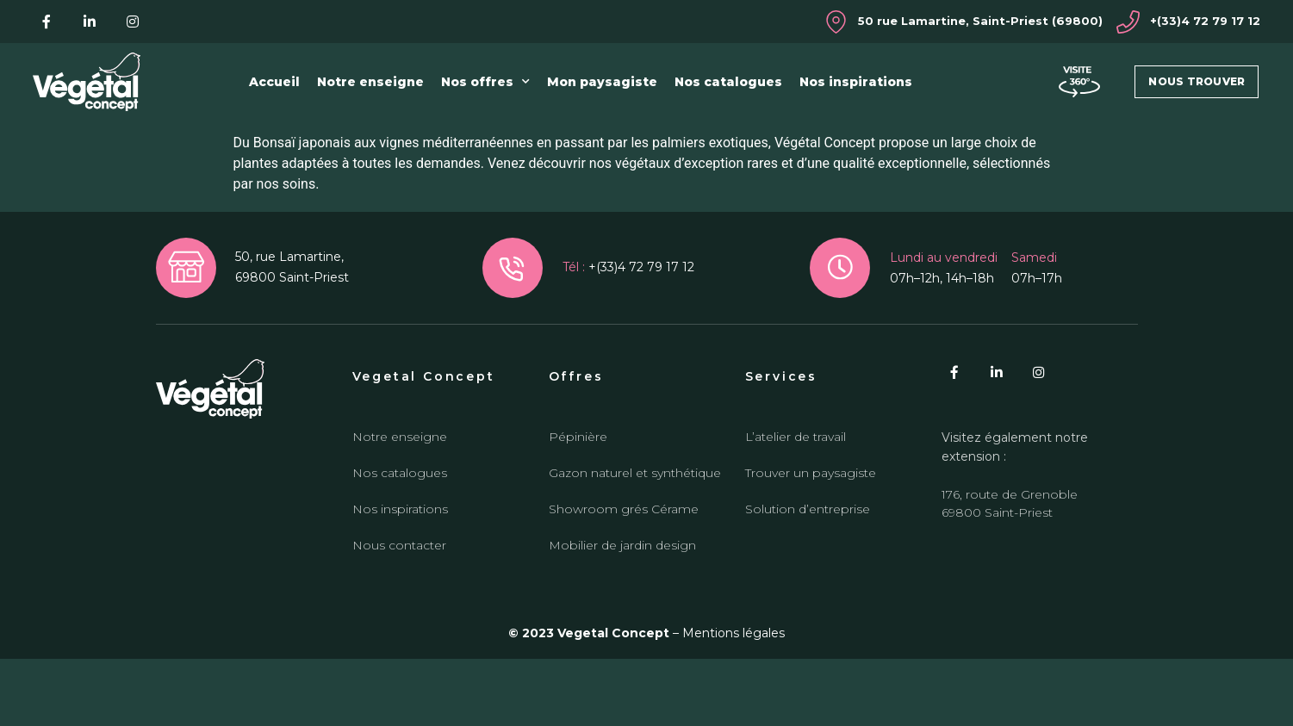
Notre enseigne (370, 82)
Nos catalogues (728, 82)
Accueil (274, 82)
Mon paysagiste (602, 82)
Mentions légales (733, 700)
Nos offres (485, 82)
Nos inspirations (855, 82)
